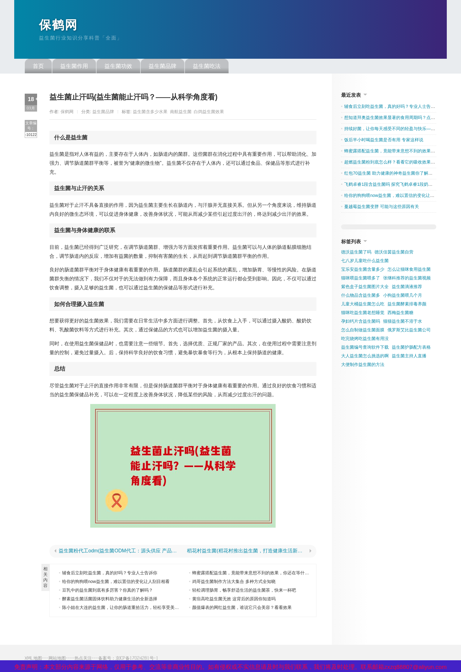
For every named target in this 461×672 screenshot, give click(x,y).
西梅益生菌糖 (400, 313)
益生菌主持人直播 (409, 356)
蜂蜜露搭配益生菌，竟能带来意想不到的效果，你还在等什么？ (252, 573)
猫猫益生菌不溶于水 (402, 322)
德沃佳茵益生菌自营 (393, 252)
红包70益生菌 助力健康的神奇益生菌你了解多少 (390, 174)
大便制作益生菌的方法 (362, 365)
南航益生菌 (181, 112)
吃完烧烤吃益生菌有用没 (365, 339)
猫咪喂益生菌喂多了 (360, 278)
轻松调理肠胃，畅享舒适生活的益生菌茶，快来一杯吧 (244, 591)
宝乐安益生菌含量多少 (362, 270)
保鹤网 (59, 25)
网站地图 (57, 658)
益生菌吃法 (207, 67)
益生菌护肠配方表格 (411, 348)
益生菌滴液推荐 (407, 287)
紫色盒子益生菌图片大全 (365, 287)
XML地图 (33, 658)
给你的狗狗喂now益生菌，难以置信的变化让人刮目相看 (116, 582)
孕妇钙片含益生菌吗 (360, 322)
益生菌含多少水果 (150, 112)
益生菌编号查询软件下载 (365, 348)
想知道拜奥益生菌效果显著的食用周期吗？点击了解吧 (396, 118)
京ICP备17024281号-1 (137, 658)
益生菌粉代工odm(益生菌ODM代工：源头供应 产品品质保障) (119, 551)
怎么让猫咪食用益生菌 (409, 270)
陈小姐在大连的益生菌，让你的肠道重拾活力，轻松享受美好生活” (125, 608)
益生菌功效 (118, 67)
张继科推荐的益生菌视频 (407, 278)
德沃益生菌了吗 (356, 252)
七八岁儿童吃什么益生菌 (365, 261)
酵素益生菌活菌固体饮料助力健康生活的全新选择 (109, 599)
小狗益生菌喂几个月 (402, 296)
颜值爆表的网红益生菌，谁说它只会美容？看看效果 (242, 608)
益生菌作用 (74, 67)
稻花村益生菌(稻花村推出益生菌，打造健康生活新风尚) (247, 551)
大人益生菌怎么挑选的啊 (365, 356)
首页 (38, 67)
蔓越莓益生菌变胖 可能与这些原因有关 (381, 207)
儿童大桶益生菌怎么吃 (362, 304)
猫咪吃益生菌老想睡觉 (362, 313)
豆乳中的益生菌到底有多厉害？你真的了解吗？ (107, 591)
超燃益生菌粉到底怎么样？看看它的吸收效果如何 (391, 162)
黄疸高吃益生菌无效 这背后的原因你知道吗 (234, 599)
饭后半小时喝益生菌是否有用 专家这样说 (383, 140)
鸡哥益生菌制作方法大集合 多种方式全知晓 (234, 582)
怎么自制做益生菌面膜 (362, 330)
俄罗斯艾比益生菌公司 (409, 330)
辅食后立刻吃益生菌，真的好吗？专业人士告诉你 (109, 573)
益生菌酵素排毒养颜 (406, 304)
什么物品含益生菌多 (360, 296)
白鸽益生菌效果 (209, 112)
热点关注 (83, 658)
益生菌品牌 (162, 67)
